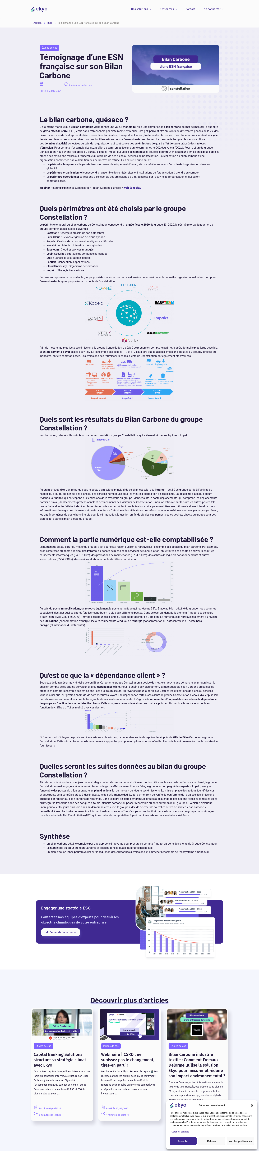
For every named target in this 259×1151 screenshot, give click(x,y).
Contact (190, 9)
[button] (252, 1105)
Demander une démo (60, 932)
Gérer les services (180, 1132)
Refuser (211, 1141)
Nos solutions (141, 9)
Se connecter (214, 9)
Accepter (183, 1141)
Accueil (37, 22)
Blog (49, 22)
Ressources (168, 9)
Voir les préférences (240, 1141)
